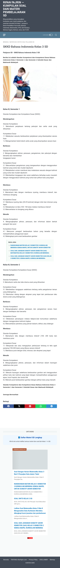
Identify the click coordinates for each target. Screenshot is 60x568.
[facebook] (8, 406)
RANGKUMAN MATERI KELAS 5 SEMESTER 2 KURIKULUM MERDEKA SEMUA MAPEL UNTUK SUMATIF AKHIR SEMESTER (30, 486)
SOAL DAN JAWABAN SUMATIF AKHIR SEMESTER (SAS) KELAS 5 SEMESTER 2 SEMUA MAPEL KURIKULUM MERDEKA (29, 525)
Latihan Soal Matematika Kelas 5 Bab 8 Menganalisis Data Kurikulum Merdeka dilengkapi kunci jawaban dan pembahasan (30, 510)
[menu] (5, 34)
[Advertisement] (30, 554)
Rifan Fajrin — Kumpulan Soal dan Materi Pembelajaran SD (14, 9)
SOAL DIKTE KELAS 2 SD (23, 499)
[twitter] (19, 406)
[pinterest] (30, 406)
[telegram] (51, 406)
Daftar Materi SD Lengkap (31, 437)
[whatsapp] (40, 406)
